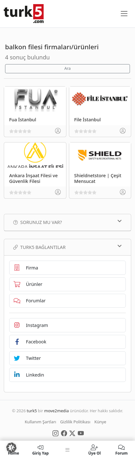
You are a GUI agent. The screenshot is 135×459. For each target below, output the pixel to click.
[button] (11, 447)
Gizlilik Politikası (75, 422)
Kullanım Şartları (40, 422)
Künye (100, 422)
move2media (56, 411)
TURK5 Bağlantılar (67, 247)
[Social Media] (55, 433)
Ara (67, 68)
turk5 (32, 411)
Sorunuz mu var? (67, 222)
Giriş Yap (40, 449)
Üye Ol (94, 449)
